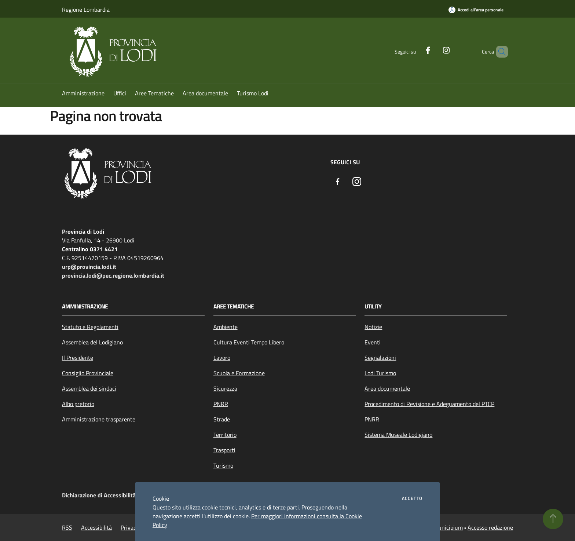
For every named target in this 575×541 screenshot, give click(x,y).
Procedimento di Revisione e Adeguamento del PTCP (429, 403)
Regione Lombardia (86, 9)
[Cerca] (499, 52)
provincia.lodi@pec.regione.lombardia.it (113, 275)
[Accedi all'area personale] (476, 9)
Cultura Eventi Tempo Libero (248, 342)
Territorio (225, 434)
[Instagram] (433, 49)
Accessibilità (96, 527)
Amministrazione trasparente (98, 419)
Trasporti (224, 450)
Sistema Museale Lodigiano (398, 434)
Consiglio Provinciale (87, 373)
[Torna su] (553, 519)
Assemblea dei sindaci (89, 388)
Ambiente (225, 326)
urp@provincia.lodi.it (89, 266)
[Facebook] (415, 49)
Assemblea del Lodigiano (92, 342)
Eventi (373, 342)
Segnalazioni (380, 357)
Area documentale (387, 388)
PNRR (220, 403)
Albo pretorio (78, 403)
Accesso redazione (490, 527)
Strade (221, 419)
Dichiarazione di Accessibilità (99, 495)
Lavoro (221, 357)
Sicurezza (225, 388)
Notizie (373, 326)
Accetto (412, 498)
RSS (67, 527)
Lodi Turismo (380, 373)
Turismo (223, 465)
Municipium (448, 527)
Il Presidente (77, 357)
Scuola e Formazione (239, 373)
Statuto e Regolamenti (90, 326)
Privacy (130, 527)
